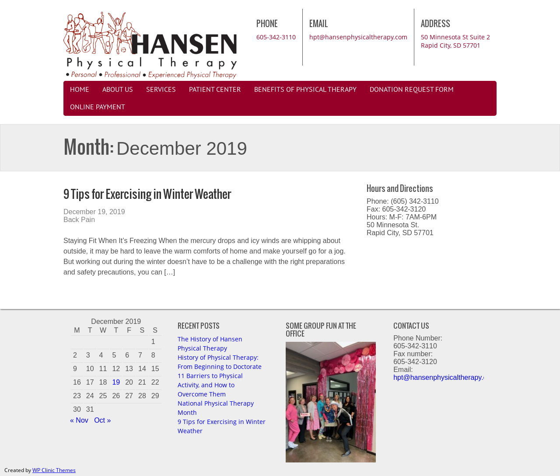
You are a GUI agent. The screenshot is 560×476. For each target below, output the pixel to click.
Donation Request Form (412, 90)
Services (161, 90)
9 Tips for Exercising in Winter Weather (147, 193)
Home (79, 90)
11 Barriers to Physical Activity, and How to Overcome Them (210, 385)
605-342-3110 (276, 37)
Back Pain (79, 219)
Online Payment (97, 107)
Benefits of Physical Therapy (305, 90)
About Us (117, 90)
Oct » (102, 420)
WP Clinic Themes (54, 470)
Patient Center (215, 90)
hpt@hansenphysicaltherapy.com (358, 37)
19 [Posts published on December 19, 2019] (116, 382)
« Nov (79, 420)
